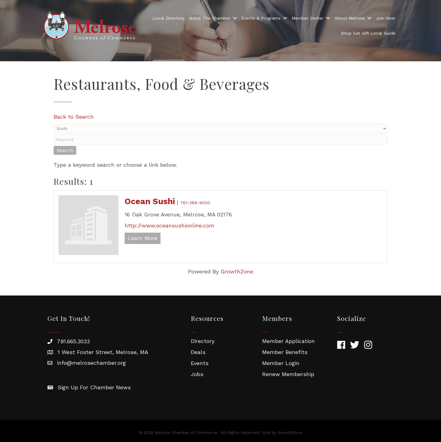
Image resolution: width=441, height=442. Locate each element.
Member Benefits (284, 352)
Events (200, 363)
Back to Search (74, 116)
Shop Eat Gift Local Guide (368, 33)
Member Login (281, 363)
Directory (202, 341)
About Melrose (349, 18)
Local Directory (168, 18)
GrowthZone (237, 271)
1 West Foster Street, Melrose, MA (103, 352)
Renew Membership (288, 374)
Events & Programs (261, 18)
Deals (198, 352)
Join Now (385, 18)
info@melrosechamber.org (91, 363)
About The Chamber (209, 18)
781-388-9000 (195, 202)
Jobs (197, 374)
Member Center (307, 18)
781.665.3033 (73, 341)
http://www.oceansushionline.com (169, 225)
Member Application (288, 341)
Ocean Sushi (150, 201)
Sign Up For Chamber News (94, 387)
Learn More (142, 238)
